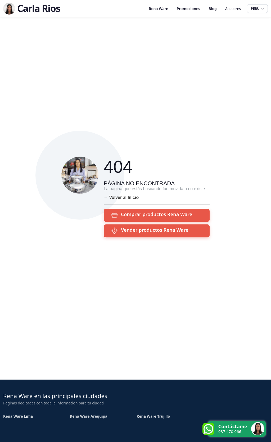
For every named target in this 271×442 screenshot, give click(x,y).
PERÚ (257, 8)
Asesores (233, 8)
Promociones (188, 8)
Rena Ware (158, 8)
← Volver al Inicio (121, 197)
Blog (213, 8)
